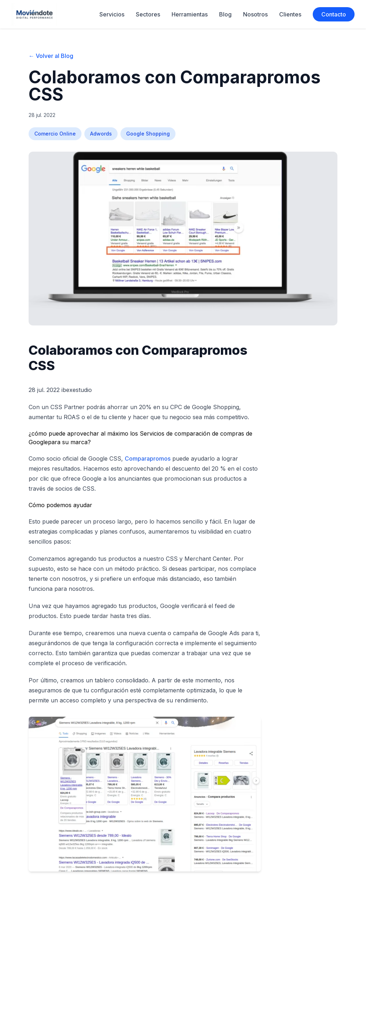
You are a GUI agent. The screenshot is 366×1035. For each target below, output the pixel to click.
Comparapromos (147, 458)
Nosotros (255, 14)
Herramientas (190, 14)
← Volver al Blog (51, 55)
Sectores (148, 14)
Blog (225, 14)
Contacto (333, 14)
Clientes (290, 14)
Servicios (111, 14)
